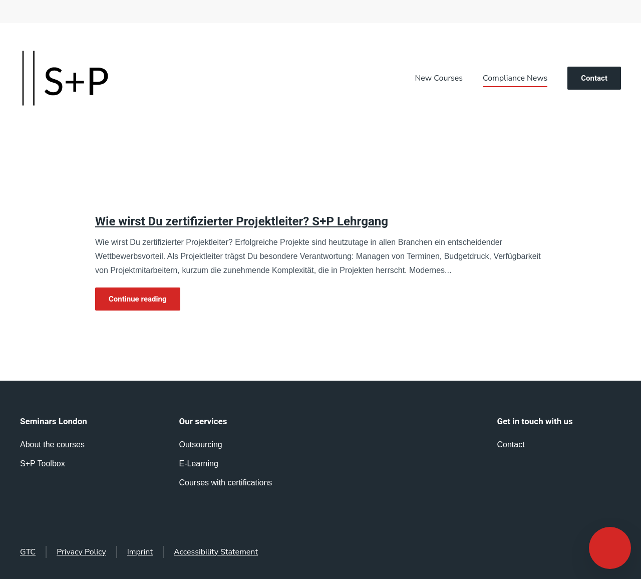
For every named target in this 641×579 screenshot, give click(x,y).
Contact (594, 78)
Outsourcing (200, 444)
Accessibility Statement (216, 551)
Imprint (140, 551)
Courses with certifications (225, 482)
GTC (28, 551)
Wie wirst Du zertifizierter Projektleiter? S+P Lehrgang (241, 221)
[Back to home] (65, 78)
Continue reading (138, 299)
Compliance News (515, 78)
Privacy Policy (81, 551)
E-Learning (198, 463)
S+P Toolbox (42, 463)
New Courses (439, 78)
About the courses (52, 444)
